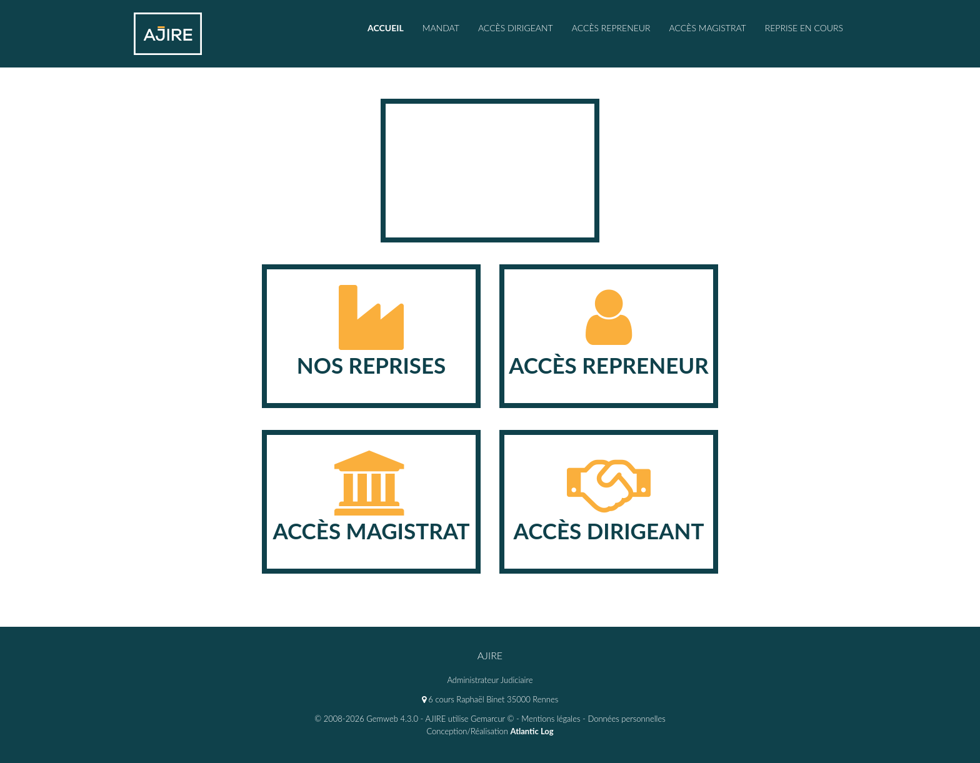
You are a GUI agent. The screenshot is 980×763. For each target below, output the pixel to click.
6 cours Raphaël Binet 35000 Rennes (490, 699)
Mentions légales (550, 719)
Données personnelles (626, 719)
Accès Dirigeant (515, 27)
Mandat (440, 27)
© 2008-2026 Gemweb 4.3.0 (366, 719)
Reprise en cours (804, 27)
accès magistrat (707, 27)
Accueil (386, 27)
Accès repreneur (611, 27)
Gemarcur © (492, 719)
